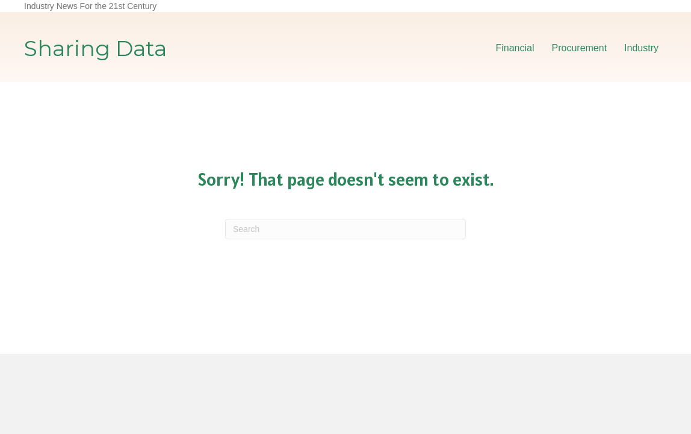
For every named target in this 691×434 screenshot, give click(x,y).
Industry (641, 48)
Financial (514, 48)
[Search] (345, 229)
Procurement (579, 48)
